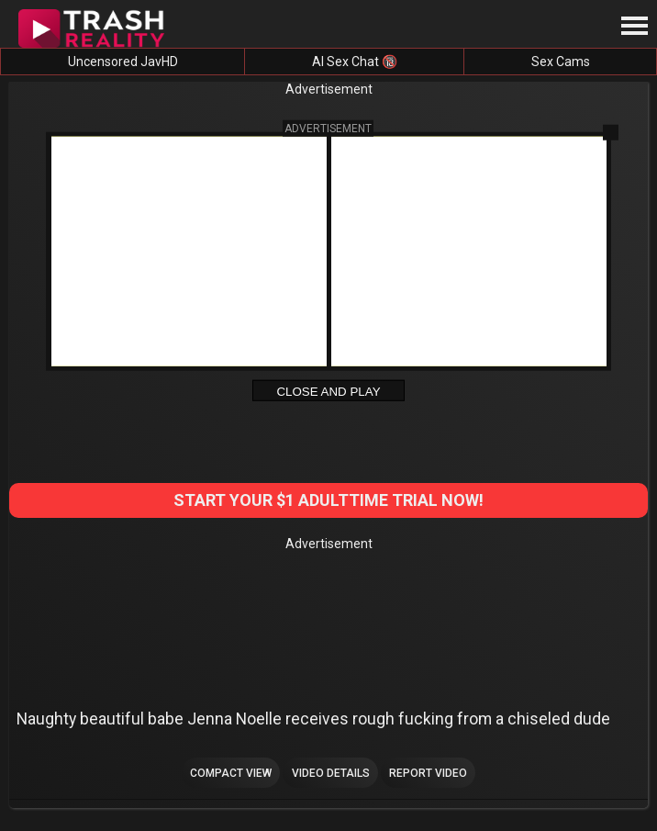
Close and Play (328, 391)
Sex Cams (560, 61)
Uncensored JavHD (123, 61)
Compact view (231, 773)
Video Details (331, 773)
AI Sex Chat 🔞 (354, 61)
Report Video (428, 773)
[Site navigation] (634, 26)
